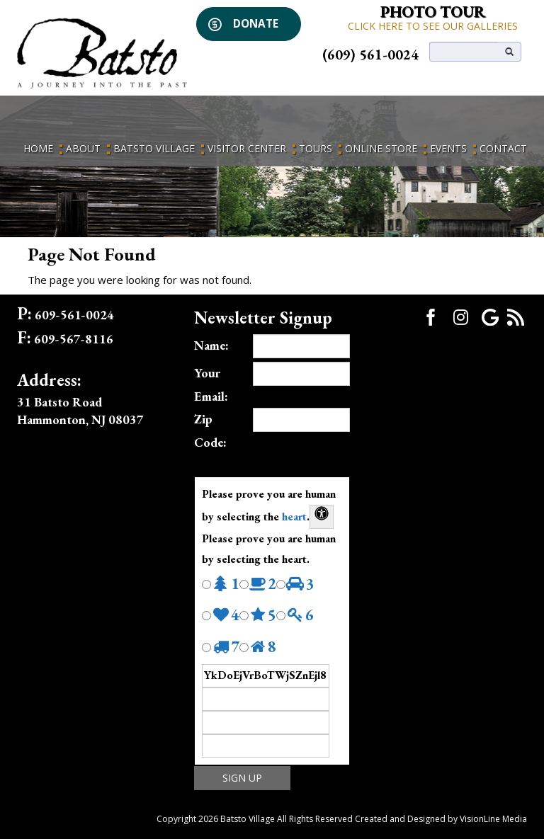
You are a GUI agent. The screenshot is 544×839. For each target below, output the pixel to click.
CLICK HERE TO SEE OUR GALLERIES (433, 26)
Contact (503, 148)
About (83, 148)
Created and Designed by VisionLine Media (441, 819)
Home (38, 148)
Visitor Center (247, 148)
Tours (315, 148)
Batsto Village (154, 148)
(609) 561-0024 (370, 54)
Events (448, 148)
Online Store (381, 148)
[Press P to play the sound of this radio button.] (206, 584)
